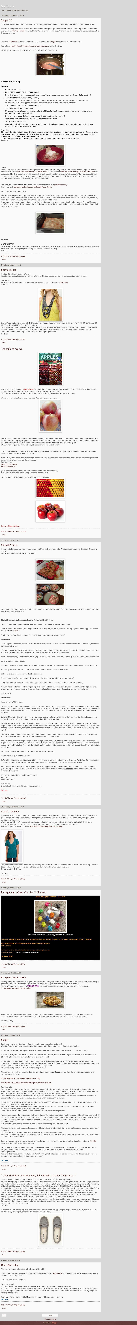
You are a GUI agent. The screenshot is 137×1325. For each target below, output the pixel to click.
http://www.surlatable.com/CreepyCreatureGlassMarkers (50, 935)
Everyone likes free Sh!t (13, 977)
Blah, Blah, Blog (9, 1265)
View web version (50, 1319)
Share (4, 259)
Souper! (5, 1039)
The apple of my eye (11, 348)
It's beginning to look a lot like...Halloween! (23, 892)
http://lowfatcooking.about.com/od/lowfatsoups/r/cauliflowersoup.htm (26, 1083)
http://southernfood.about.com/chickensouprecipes (29, 46)
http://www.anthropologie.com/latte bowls (32, 172)
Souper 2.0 (6, 20)
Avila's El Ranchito (18, 31)
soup (16, 631)
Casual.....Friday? (10, 811)
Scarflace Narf (8, 269)
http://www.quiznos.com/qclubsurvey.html (16, 988)
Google (52, 42)
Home (50, 1315)
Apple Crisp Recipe (8, 466)
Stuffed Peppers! (9, 544)
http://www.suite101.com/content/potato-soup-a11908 (20, 1078)
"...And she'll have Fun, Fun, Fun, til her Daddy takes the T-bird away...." (38, 1175)
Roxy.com (64, 282)
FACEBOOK (57, 1273)
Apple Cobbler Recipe (9, 464)
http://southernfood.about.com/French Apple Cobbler (33, 187)
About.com (13, 42)
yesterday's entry (60, 185)
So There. (8, 6)
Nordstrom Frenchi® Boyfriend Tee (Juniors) (46, 826)
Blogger (54, 1323)
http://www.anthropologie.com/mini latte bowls (78, 172)
